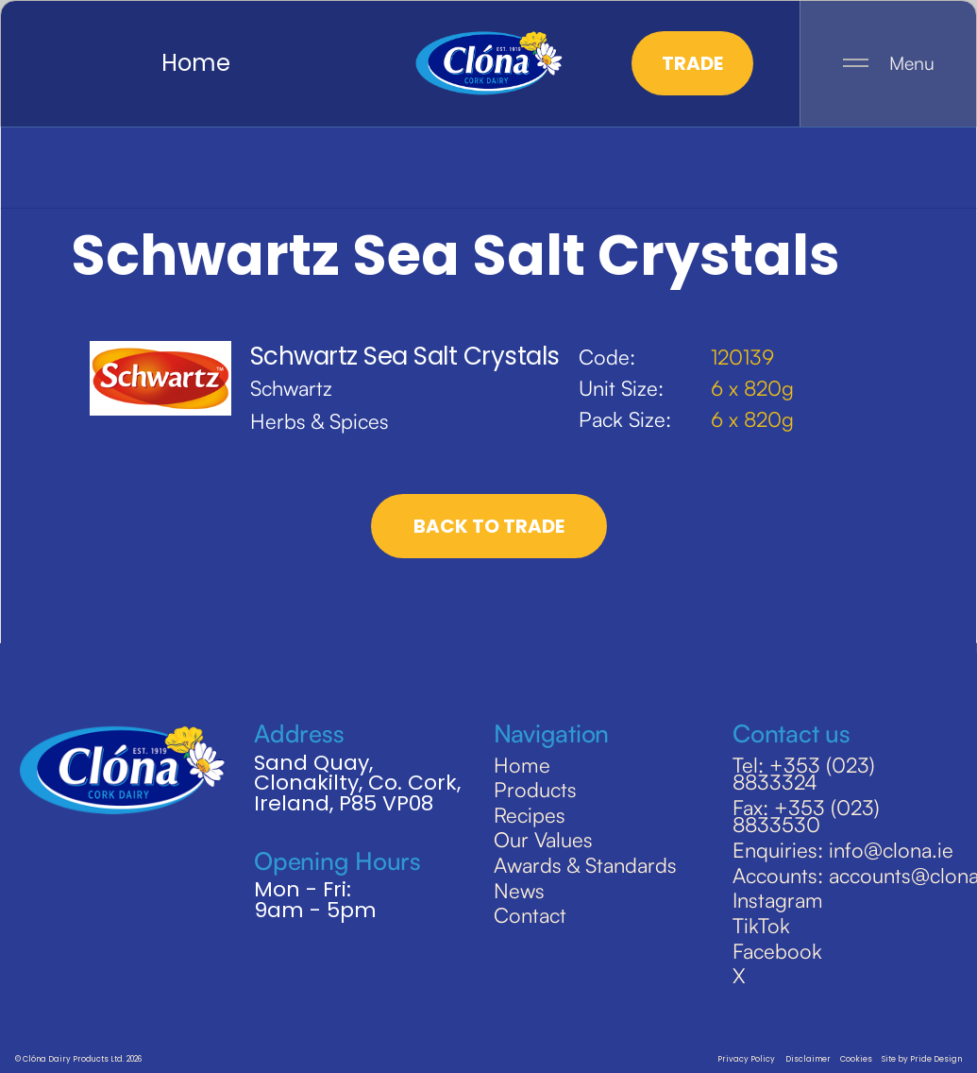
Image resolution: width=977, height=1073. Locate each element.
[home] (488, 64)
